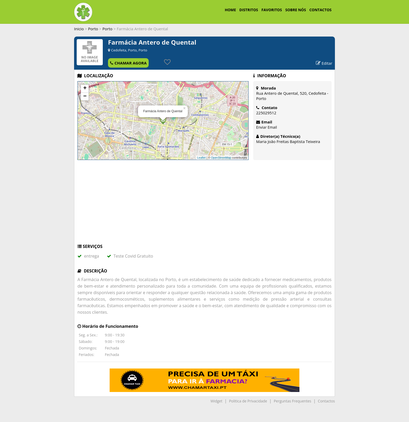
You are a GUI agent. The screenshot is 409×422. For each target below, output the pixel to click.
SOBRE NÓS (295, 9)
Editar (324, 63)
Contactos (326, 401)
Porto (93, 28)
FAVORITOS (271, 9)
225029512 (266, 112)
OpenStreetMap (221, 157)
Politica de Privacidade (248, 401)
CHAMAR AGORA (128, 63)
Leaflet (201, 157)
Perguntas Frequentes (292, 401)
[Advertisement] (204, 204)
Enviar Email (266, 127)
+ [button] (85, 88)
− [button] (85, 96)
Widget (216, 401)
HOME (230, 9)
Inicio (79, 28)
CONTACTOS (320, 9)
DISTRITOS (248, 9)
